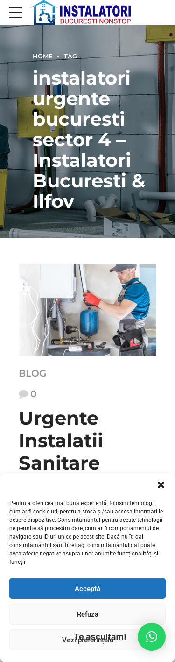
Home (43, 56)
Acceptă (87, 588)
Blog (32, 373)
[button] (161, 485)
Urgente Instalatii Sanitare (61, 441)
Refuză (87, 614)
